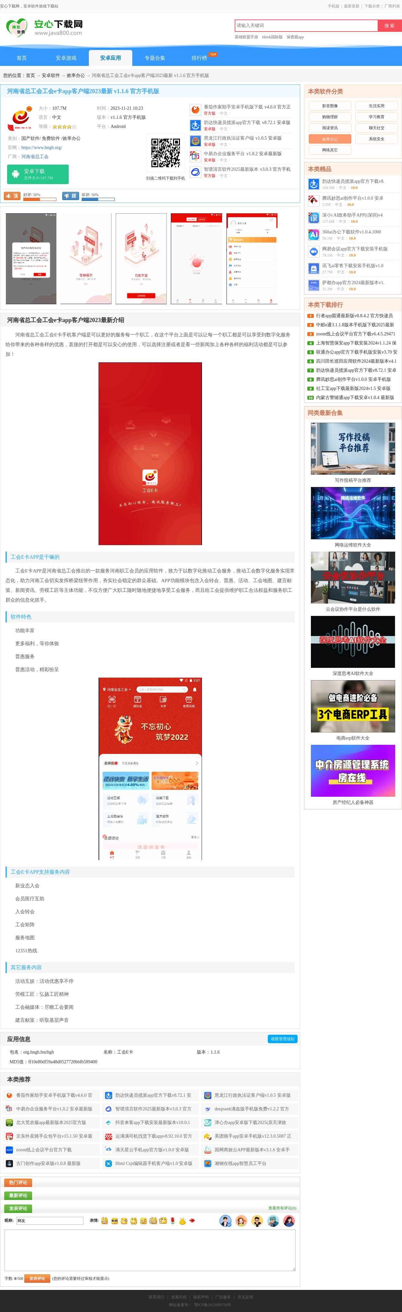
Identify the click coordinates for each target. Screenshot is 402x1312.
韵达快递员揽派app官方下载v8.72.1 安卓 (356, 370)
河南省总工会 (35, 156)
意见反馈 (245, 1297)
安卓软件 (51, 75)
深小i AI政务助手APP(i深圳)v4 (352, 215)
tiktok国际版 (272, 37)
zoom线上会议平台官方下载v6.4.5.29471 (356, 333)
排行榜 (199, 58)
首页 (22, 58)
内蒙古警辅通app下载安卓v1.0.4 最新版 (355, 397)
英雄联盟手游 (246, 37)
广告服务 (223, 1297)
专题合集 (155, 58)
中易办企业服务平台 (243, 153)
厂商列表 (392, 6)
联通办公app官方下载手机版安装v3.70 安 (356, 352)
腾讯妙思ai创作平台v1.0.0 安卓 (353, 198)
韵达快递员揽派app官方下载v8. (353, 181)
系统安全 (376, 139)
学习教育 (376, 117)
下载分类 (372, 6)
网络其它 (330, 150)
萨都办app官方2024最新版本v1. (353, 282)
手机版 (333, 6)
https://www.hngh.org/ (41, 147)
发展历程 (179, 1297)
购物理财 (330, 117)
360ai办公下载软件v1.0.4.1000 (351, 232)
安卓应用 (110, 58)
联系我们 (156, 1297)
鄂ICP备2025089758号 (212, 1305)
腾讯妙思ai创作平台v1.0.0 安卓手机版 (353, 379)
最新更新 (352, 6)
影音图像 (330, 106)
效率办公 (76, 75)
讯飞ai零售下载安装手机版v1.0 (353, 265)
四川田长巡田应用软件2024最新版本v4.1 (356, 361)
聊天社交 (376, 128)
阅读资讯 (330, 128)
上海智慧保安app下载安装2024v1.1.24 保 (356, 343)
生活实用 (376, 106)
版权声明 (201, 1297)
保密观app (295, 37)
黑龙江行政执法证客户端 (243, 138)
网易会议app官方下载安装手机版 (355, 248)
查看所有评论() (282, 1208)
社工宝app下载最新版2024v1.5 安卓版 (353, 388)
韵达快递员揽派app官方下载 (247, 122)
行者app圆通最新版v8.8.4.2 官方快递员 (354, 315)
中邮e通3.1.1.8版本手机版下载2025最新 (355, 324)
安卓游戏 (66, 58)
